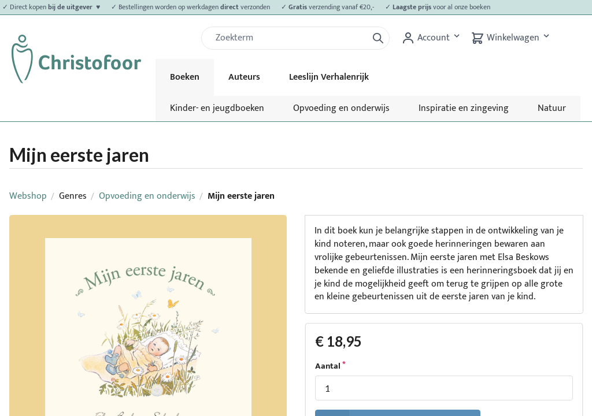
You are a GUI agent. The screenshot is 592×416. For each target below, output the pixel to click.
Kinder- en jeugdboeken (217, 108)
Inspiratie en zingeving (464, 108)
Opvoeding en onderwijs (341, 108)
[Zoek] (289, 38)
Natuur (552, 108)
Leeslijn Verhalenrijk (329, 77)
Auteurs (244, 77)
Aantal (328, 366)
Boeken (184, 77)
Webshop (28, 196)
